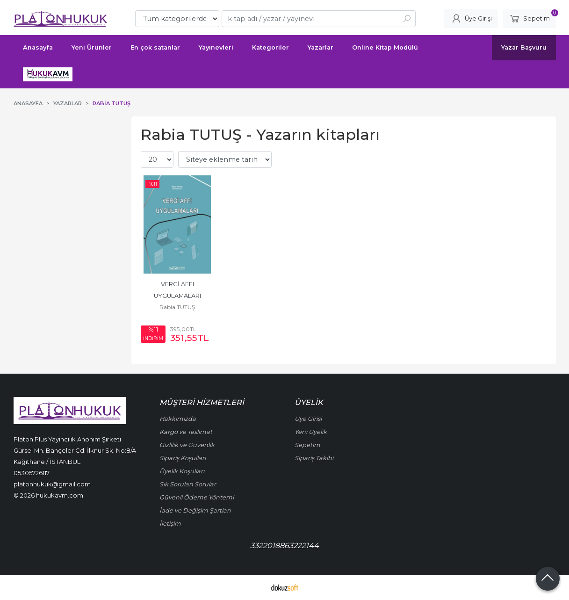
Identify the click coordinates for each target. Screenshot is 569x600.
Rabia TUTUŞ (177, 307)
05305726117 (32, 473)
